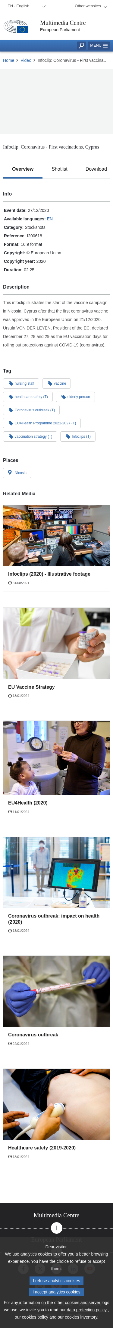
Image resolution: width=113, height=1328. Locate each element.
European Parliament (60, 29)
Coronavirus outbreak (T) (31, 410)
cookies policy (35, 1317)
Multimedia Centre (63, 22)
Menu (99, 45)
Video (25, 60)
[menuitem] (25, 6)
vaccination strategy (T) (30, 436)
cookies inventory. (81, 1317)
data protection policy (87, 1309)
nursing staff (21, 383)
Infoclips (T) (78, 436)
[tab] (22, 169)
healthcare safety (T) (28, 396)
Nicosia (17, 472)
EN (50, 218)
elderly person (75, 396)
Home (8, 60)
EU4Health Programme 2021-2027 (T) (42, 423)
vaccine (56, 383)
